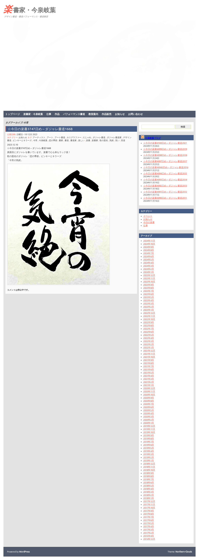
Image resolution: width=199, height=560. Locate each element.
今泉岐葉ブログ (153, 138)
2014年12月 (149, 539)
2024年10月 (149, 243)
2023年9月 (148, 284)
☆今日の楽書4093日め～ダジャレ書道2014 (165, 179)
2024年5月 (148, 259)
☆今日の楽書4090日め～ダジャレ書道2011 (165, 198)
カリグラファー (74, 137)
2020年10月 (149, 394)
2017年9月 (148, 510)
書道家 (73, 140)
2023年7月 (148, 291)
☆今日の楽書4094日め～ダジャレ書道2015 (165, 173)
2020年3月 (148, 416)
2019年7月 (148, 441)
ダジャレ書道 (99, 137)
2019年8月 (148, 438)
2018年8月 (148, 476)
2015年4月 (148, 536)
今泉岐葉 (43, 140)
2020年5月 (148, 410)
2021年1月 (148, 385)
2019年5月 (148, 448)
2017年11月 (149, 504)
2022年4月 (148, 338)
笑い (117, 140)
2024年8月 (148, 250)
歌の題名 (104, 140)
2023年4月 (148, 300)
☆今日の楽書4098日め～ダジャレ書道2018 (165, 155)
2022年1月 (148, 347)
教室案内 (93, 114)
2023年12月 (149, 275)
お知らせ (120, 114)
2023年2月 (148, 306)
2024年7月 (148, 253)
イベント (147, 216)
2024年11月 (149, 240)
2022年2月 (148, 344)
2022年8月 (148, 325)
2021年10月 (149, 357)
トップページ (12, 114)
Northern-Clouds (183, 552)
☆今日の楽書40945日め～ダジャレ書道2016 (165, 167)
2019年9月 (148, 435)
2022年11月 (149, 316)
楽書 (88, 140)
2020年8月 (148, 401)
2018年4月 (148, 488)
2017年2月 (148, 532)
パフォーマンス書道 (74, 114)
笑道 (123, 140)
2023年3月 (148, 303)
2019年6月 (148, 444)
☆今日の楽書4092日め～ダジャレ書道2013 (165, 185)
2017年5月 (148, 523)
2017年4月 (148, 526)
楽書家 (95, 140)
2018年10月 (149, 470)
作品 (57, 114)
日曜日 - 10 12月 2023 (27, 134)
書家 (61, 140)
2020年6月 (148, 407)
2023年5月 (148, 297)
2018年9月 (148, 473)
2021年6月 (148, 369)
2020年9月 (148, 397)
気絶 (112, 140)
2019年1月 (148, 460)
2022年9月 (148, 322)
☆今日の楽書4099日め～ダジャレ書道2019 (165, 149)
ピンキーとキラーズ (22, 140)
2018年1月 (148, 498)
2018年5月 (148, 485)
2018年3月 (148, 492)
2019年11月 (149, 429)
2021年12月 (149, 350)
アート (50, 137)
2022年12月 (149, 313)
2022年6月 (148, 331)
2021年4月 (148, 375)
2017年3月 (148, 529)
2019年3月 (148, 454)
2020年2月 (148, 419)
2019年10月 (149, 432)
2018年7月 (148, 479)
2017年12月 (149, 501)
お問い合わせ (135, 114)
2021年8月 (148, 363)
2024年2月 (148, 269)
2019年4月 (148, 451)
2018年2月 (148, 495)
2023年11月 (149, 278)
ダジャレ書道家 (114, 137)
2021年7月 (148, 366)
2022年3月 (148, 341)
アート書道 (60, 137)
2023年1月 (148, 309)
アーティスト (39, 137)
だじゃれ (87, 137)
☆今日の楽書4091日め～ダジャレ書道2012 (165, 192)
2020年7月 (148, 404)
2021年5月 (148, 372)
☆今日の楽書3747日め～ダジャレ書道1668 (40, 129)
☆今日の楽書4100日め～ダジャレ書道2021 (165, 143)
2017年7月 (148, 517)
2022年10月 (149, 319)
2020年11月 (149, 391)
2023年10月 (149, 281)
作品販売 (106, 114)
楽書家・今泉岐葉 (29, 9)
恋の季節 (53, 140)
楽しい (81, 140)
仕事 (48, 114)
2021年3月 (148, 379)
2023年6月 (148, 294)
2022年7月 (148, 328)
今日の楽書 (149, 222)
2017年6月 (148, 520)
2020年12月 (149, 388)
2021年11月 (149, 353)
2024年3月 (148, 265)
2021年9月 (148, 360)
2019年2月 (148, 457)
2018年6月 (148, 482)
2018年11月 (149, 466)
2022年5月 (148, 335)
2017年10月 (149, 507)
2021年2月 (148, 382)
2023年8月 (148, 287)
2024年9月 (148, 247)
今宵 (35, 140)
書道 (67, 140)
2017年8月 (148, 514)
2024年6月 (148, 256)
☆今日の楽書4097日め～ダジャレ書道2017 (165, 161)
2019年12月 (149, 426)
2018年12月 (149, 463)
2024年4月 (148, 262)
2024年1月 (148, 272)
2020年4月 (148, 413)
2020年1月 (148, 422)
